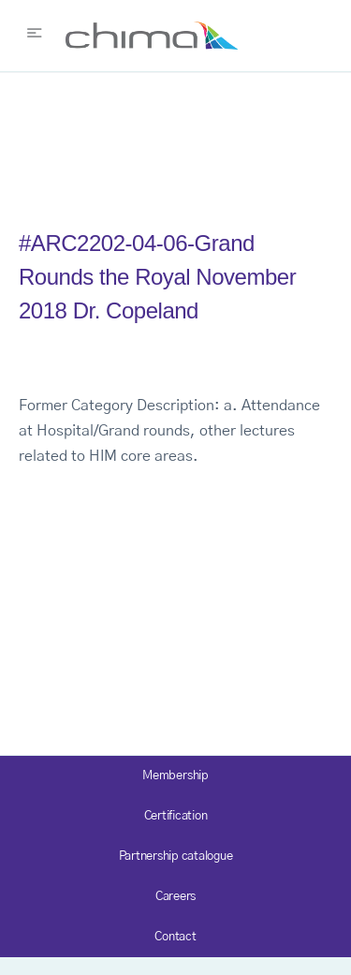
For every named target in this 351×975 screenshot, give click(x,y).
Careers (175, 897)
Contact (175, 937)
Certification (176, 816)
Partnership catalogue (176, 856)
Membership (175, 776)
